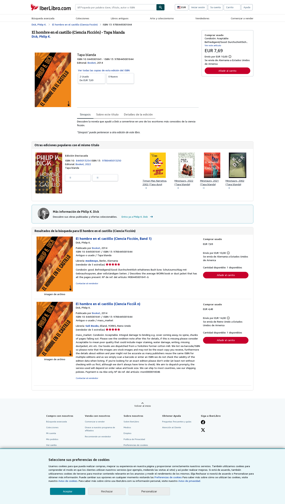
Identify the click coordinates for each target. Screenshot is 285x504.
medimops (91, 260)
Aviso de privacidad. (189, 480)
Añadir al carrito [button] (227, 70)
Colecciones (82, 18)
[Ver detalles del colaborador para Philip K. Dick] (41, 36)
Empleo (127, 433)
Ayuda (247, 7)
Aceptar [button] (67, 491)
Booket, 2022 (83, 164)
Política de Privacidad (134, 439)
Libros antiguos (120, 18)
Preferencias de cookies (168, 477)
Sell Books (92, 325)
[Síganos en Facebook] (203, 422)
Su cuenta (215, 7)
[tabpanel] (138, 127)
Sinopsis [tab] (85, 114)
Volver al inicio (142, 405)
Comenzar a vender (242, 18)
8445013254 (83, 160)
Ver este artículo (213, 45)
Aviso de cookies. (68, 480)
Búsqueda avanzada (43, 18)
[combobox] (115, 7)
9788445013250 (111, 160)
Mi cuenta (51, 433)
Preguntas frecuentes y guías (176, 421)
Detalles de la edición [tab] (138, 114)
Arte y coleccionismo (162, 18)
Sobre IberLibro (131, 421)
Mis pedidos (52, 439)
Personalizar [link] (149, 491)
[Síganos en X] (203, 430)
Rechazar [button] (107, 491)
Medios (127, 427)
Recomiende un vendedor (98, 436)
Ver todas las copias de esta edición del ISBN (104, 70)
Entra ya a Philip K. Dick (138, 217)
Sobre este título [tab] (107, 114)
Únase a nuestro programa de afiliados (100, 429)
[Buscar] (160, 7)
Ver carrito (51, 445)
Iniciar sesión (198, 7)
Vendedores (202, 18)
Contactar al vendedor (87, 283)
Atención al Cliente (171, 427)
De (92, 78)
